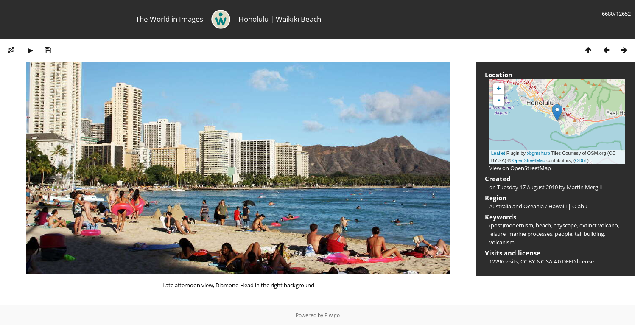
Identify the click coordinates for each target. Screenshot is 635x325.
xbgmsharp (538, 153)
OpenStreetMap (528, 160)
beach (543, 225)
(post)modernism (511, 225)
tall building (589, 234)
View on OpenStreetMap (520, 168)
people (563, 234)
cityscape (565, 225)
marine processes (530, 234)
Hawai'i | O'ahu (567, 206)
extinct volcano (598, 225)
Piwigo (332, 315)
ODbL (581, 160)
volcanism (502, 242)
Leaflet (498, 153)
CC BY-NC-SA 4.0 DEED (548, 261)
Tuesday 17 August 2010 (527, 187)
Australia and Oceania (516, 206)
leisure (497, 234)
